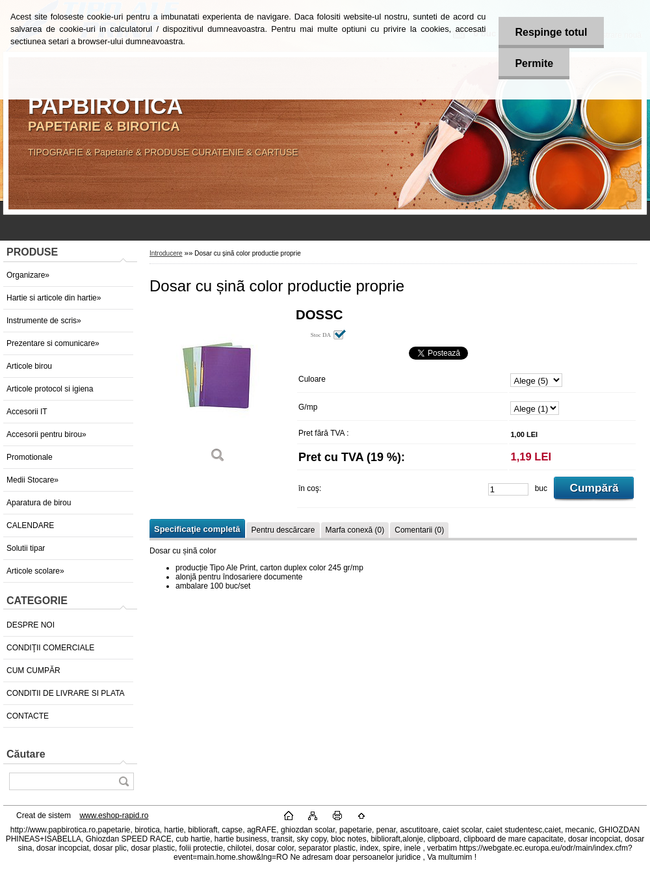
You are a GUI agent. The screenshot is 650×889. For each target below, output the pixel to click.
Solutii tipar (25, 548)
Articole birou (29, 366)
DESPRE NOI (30, 625)
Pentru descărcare (283, 530)
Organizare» (27, 275)
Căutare (26, 754)
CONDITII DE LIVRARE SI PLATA (65, 693)
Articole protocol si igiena (49, 388)
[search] (123, 781)
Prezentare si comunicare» (52, 343)
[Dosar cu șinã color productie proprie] (217, 389)
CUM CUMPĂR (33, 670)
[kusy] (508, 489)
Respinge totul (551, 32)
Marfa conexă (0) (355, 530)
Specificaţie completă (197, 529)
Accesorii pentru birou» (46, 434)
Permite (534, 63)
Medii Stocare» (32, 479)
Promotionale (29, 457)
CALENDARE (30, 525)
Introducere (166, 253)
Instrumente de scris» (43, 320)
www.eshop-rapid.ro (113, 815)
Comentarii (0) (419, 530)
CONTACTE (27, 716)
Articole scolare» (35, 571)
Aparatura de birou (38, 502)
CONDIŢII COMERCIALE (50, 647)
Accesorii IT (26, 411)
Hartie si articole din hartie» (53, 297)
